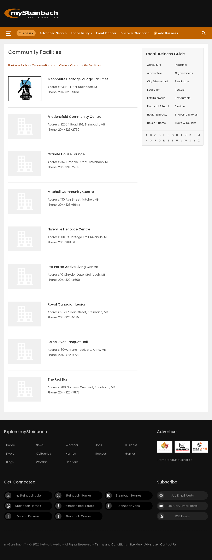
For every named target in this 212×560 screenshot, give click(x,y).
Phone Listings (81, 33)
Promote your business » (174, 460)
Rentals (179, 89)
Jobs (98, 445)
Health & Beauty (157, 114)
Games (130, 454)
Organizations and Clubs (49, 65)
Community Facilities (85, 65)
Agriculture (154, 65)
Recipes (101, 454)
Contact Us (168, 544)
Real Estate (182, 81)
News (39, 445)
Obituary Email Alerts (182, 506)
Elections (72, 462)
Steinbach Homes (128, 495)
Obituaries (43, 454)
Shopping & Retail (186, 114)
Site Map (135, 544)
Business (131, 445)
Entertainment (156, 98)
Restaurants (182, 98)
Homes (71, 454)
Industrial (181, 65)
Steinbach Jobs (129, 506)
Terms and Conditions (111, 544)
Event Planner (106, 33)
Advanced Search (53, 33)
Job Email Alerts (182, 495)
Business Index (18, 65)
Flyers (10, 454)
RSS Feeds (182, 516)
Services (180, 106)
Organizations (184, 73)
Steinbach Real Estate (78, 506)
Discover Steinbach (134, 33)
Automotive (154, 73)
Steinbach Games (78, 495)
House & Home (156, 123)
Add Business (166, 33)
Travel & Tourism (185, 123)
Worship (42, 462)
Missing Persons (28, 516)
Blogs (10, 462)
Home (10, 445)
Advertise (151, 544)
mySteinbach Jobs (28, 495)
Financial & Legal (158, 106)
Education (153, 89)
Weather (72, 445)
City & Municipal (157, 81)
